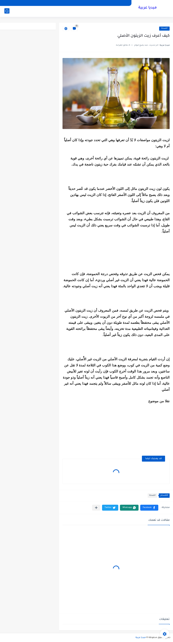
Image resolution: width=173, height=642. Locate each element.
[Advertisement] (141, 427)
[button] (149, 508)
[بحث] (6, 11)
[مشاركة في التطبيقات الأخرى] (96, 508)
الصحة (164, 28)
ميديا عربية (147, 8)
